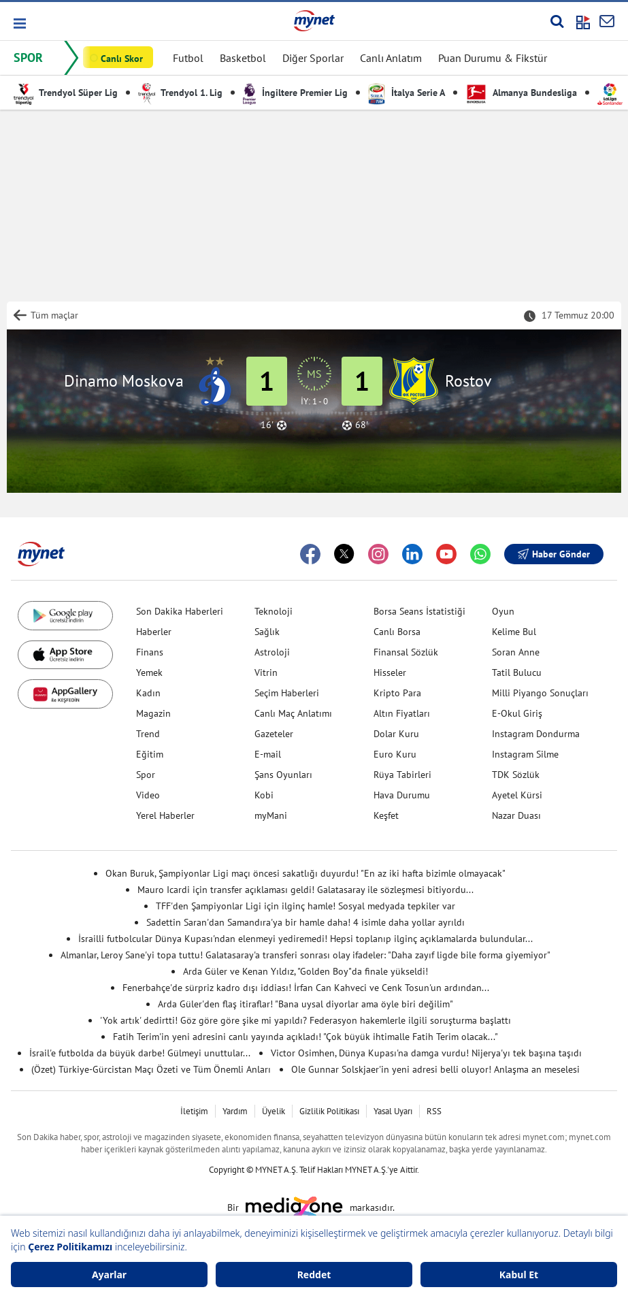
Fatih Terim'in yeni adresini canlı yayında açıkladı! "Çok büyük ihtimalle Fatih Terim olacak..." (305, 1037)
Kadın (148, 693)
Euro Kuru (395, 754)
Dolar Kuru (396, 734)
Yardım (235, 1111)
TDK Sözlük (516, 774)
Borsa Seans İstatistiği (419, 611)
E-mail (267, 754)
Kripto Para (397, 693)
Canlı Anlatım (391, 58)
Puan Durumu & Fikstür (492, 58)
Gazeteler (273, 734)
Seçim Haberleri (286, 693)
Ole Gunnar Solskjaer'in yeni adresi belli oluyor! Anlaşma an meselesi (435, 1069)
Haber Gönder (554, 554)
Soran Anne (516, 652)
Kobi (264, 795)
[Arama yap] (557, 21)
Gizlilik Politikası (329, 1111)
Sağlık (267, 632)
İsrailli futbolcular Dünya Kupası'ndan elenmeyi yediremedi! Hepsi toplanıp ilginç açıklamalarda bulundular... (305, 938)
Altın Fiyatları (402, 713)
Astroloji (272, 652)
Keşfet (386, 815)
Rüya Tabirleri (402, 774)
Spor (145, 774)
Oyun (503, 611)
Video (148, 795)
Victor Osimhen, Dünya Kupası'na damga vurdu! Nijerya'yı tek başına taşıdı (426, 1053)
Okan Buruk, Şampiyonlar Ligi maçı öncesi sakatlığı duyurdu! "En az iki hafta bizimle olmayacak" (305, 873)
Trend (148, 734)
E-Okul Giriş (517, 713)
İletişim (194, 1111)
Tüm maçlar (54, 315)
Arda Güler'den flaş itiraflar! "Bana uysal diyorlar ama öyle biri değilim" (305, 1004)
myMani (270, 815)
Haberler (153, 632)
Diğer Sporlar (313, 58)
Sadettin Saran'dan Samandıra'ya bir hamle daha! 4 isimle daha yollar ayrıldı (305, 922)
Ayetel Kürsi (517, 795)
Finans (149, 652)
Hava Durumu (402, 795)
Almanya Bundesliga (521, 92)
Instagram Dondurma (536, 734)
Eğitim (149, 754)
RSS (434, 1111)
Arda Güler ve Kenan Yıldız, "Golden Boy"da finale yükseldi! (305, 971)
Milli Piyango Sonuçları (540, 693)
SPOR (28, 57)
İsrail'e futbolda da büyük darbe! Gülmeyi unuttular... (139, 1053)
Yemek (149, 672)
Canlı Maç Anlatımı (293, 713)
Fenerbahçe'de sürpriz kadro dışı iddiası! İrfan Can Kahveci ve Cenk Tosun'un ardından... (305, 987)
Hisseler (390, 672)
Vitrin (266, 672)
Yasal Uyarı (393, 1111)
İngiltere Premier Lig (295, 92)
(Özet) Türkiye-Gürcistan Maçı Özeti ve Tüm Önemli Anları (151, 1069)
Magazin (153, 713)
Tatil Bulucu (517, 672)
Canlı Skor (122, 58)
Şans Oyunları (283, 774)
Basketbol (243, 58)
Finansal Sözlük (406, 652)
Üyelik (273, 1111)
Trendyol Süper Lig (66, 92)
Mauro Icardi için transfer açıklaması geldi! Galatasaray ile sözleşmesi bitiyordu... (305, 889)
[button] (19, 23)
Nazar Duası (516, 815)
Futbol (188, 58)
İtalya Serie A (406, 92)
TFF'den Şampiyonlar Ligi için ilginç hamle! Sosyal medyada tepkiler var (305, 906)
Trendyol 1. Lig (180, 92)
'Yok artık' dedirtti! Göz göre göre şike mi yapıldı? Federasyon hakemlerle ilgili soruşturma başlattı (305, 1020)
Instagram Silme (525, 754)
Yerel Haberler (165, 815)
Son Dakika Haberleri (179, 611)
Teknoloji (273, 611)
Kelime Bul (514, 632)
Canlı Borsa (397, 632)
